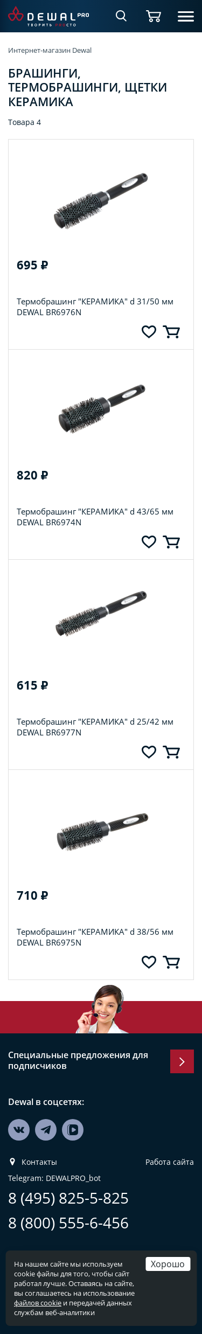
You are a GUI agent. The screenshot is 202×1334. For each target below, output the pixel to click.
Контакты (39, 1162)
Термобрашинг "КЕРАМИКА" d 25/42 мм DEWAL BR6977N (95, 727)
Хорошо (168, 1263)
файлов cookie (37, 1303)
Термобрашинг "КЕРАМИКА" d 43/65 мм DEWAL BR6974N (95, 516)
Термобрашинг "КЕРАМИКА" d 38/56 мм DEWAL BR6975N (95, 937)
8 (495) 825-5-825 (68, 1197)
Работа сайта (169, 1162)
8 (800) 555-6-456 (68, 1222)
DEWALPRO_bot (73, 1178)
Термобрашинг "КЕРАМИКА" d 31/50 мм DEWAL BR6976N (95, 306)
